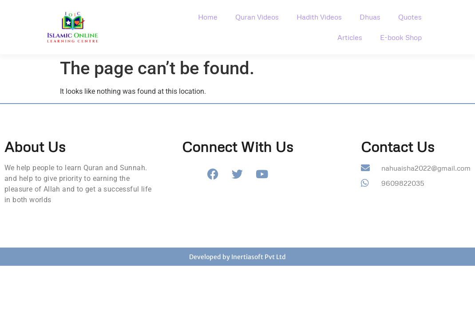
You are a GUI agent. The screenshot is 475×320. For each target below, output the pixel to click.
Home (208, 16)
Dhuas (370, 16)
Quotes (410, 16)
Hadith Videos (319, 16)
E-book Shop (401, 37)
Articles (349, 37)
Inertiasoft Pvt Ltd (258, 257)
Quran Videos (257, 16)
